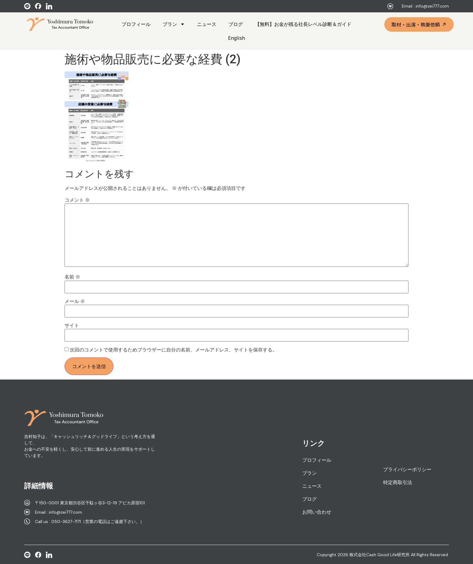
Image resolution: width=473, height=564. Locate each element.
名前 (72, 277)
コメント (77, 200)
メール (75, 301)
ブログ (235, 24)
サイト (72, 325)
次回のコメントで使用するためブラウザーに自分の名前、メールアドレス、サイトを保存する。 (173, 350)
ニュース (206, 24)
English (236, 38)
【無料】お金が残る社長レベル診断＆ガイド (303, 24)
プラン (174, 24)
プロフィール (136, 24)
